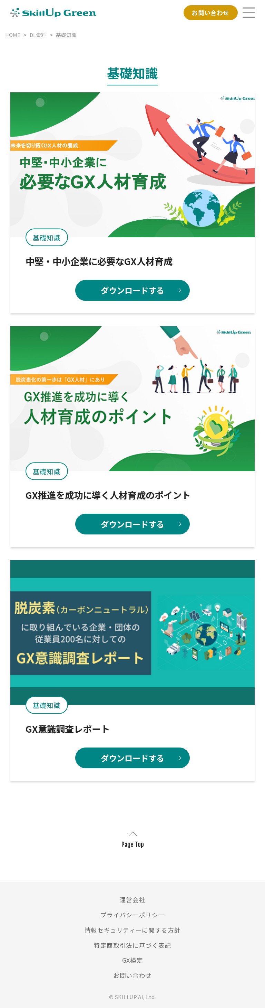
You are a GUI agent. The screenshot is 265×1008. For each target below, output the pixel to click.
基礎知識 (46, 237)
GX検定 (132, 960)
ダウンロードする (132, 290)
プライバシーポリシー (132, 914)
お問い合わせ (210, 12)
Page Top (132, 844)
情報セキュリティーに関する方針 (133, 930)
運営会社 (133, 899)
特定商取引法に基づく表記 (132, 945)
